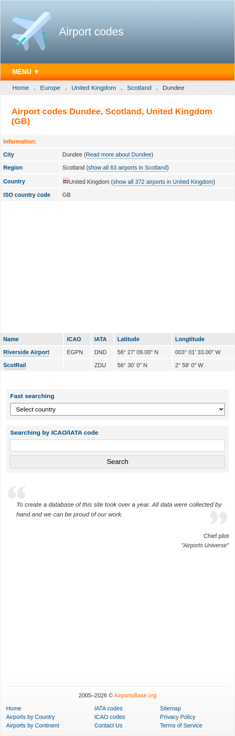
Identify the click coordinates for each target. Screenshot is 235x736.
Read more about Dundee (118, 154)
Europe (50, 87)
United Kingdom (94, 87)
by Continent (32, 725)
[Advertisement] (117, 267)
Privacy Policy (178, 717)
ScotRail (14, 365)
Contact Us (108, 725)
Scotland (139, 87)
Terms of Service (181, 725)
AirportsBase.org (135, 695)
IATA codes (108, 708)
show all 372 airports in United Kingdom (163, 182)
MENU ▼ (26, 71)
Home (20, 87)
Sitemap (170, 708)
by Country (30, 717)
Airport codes (91, 32)
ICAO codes (109, 717)
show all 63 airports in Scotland (127, 167)
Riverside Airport (26, 352)
